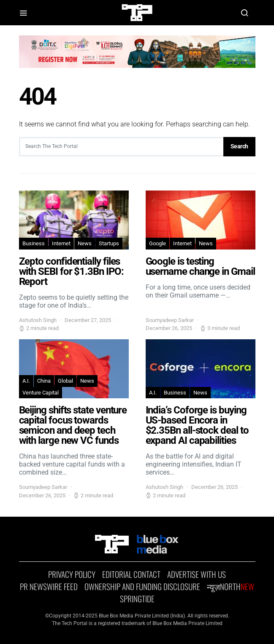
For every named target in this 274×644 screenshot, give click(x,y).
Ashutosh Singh (38, 320)
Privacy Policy (71, 574)
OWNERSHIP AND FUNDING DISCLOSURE (142, 587)
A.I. (26, 381)
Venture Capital (40, 392)
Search (239, 146)
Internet (61, 243)
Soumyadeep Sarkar (170, 320)
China (44, 381)
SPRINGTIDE (137, 599)
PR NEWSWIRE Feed (49, 587)
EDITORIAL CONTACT (131, 574)
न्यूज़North (230, 587)
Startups (109, 243)
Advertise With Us (196, 574)
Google (157, 243)
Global (65, 381)
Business (33, 243)
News (85, 243)
